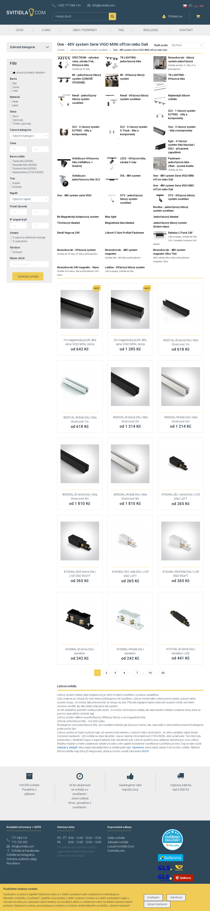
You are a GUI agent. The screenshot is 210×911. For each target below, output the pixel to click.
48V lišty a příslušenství (129, 257)
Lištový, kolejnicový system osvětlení (89, 50)
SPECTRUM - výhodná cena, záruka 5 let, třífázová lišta (85, 61)
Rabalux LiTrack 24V (180, 232)
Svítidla (60, 50)
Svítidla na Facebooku (25, 850)
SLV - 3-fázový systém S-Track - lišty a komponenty (133, 130)
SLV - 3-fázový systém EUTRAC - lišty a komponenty (85, 130)
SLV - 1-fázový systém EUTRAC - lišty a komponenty (181, 114)
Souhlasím (153, 897)
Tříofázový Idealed (68, 222)
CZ (185, 6)
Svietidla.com (116, 850)
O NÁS (46, 30)
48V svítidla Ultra (161, 257)
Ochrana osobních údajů (22, 859)
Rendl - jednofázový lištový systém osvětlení (84, 99)
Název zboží (17, 258)
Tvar (12, 178)
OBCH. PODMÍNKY (85, 30)
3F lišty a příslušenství (86, 254)
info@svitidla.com (103, 5)
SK (190, 6)
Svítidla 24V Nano (65, 271)
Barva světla (17, 156)
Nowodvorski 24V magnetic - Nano (78, 267)
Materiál (15, 97)
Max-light (110, 216)
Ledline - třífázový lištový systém (125, 267)
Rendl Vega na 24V (68, 232)
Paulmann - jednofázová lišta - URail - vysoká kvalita (181, 162)
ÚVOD (19, 30)
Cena (13, 143)
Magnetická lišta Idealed (119, 222)
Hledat (112, 16)
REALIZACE (150, 30)
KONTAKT (186, 30)
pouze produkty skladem (27, 72)
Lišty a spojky (174, 236)
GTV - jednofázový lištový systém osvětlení (131, 199)
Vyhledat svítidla (28, 276)
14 (149, 672)
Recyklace (13, 863)
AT (201, 6)
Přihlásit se (175, 16)
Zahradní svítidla (117, 842)
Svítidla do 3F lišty (81, 69)
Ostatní (14, 232)
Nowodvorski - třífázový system (76, 250)
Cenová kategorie (20, 129)
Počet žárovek (18, 206)
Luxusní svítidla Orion (120, 846)
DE (196, 6)
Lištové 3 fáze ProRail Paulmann (124, 232)
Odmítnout (176, 897)
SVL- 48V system (130, 175)
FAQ (121, 30)
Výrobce (15, 247)
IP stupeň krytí (18, 219)
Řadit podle (161, 45)
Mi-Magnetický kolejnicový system (78, 216)
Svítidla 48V (111, 257)
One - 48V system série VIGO (74, 195)
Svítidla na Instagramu (20, 854)
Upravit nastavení (157, 904)
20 (162, 672)
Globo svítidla (116, 838)
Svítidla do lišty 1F (177, 65)
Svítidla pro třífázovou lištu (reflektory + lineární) (85, 162)
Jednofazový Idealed (165, 216)
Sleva (13, 111)
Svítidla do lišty (175, 169)
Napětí (14, 193)
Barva (13, 78)
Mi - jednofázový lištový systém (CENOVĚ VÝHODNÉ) (86, 78)
